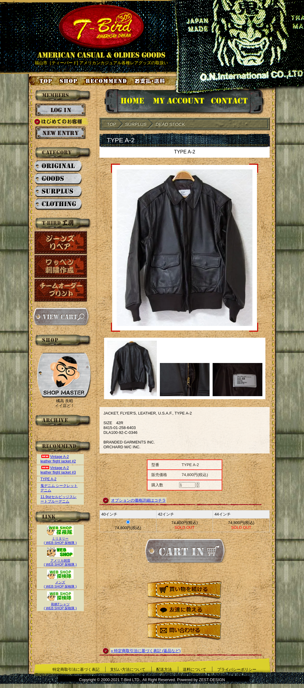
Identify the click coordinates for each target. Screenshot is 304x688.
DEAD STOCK (170, 124)
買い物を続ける (184, 590)
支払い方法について (127, 669)
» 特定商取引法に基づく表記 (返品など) (146, 651)
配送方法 (164, 669)
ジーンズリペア (60, 242)
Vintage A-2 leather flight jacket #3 (58, 470)
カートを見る (60, 316)
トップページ (41, 80)
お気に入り (107, 80)
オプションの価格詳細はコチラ (138, 500)
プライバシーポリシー (236, 669)
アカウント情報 (178, 102)
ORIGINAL (58, 166)
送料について (194, 669)
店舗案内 (69, 80)
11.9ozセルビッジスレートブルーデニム (58, 499)
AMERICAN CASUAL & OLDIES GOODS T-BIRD (101, 31)
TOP (111, 124)
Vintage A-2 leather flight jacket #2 (58, 459)
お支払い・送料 (150, 80)
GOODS (58, 179)
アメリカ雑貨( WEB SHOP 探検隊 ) (60, 560)
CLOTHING (58, 204)
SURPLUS (58, 191)
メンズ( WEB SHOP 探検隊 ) (60, 582)
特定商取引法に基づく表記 (76, 669)
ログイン (60, 110)
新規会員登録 (60, 133)
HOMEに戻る (126, 102)
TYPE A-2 (48, 479)
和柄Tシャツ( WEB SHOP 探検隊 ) (60, 604)
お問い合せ (236, 102)
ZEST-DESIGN (212, 679)
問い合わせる (184, 631)
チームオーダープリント (60, 290)
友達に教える (184, 610)
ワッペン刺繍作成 (60, 266)
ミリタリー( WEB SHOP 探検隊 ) (60, 538)
